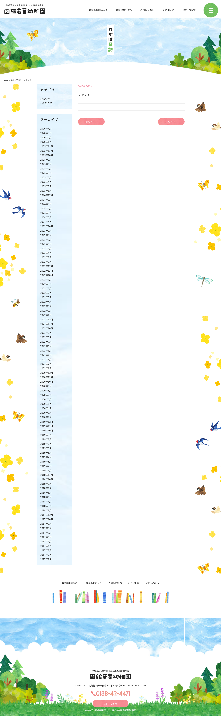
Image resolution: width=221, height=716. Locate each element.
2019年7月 (46, 443)
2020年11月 (46, 377)
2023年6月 (46, 244)
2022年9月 (46, 279)
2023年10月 (46, 226)
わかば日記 (168, 9)
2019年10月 (46, 430)
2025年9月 (46, 159)
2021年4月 (46, 355)
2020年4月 (46, 408)
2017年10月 (46, 519)
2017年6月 (46, 537)
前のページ (91, 121)
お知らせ (45, 98)
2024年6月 (46, 213)
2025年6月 (46, 173)
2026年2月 (46, 137)
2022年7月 (46, 288)
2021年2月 (46, 364)
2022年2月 (46, 310)
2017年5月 (46, 541)
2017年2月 (46, 554)
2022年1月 (46, 315)
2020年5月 (46, 404)
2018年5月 (46, 497)
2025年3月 (46, 186)
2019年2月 (46, 466)
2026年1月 (46, 142)
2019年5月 (46, 452)
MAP (122, 685)
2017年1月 (46, 559)
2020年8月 (46, 390)
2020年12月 (46, 372)
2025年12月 (46, 146)
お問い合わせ (188, 9)
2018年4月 (46, 501)
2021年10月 (46, 328)
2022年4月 (46, 301)
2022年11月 (46, 270)
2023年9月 (46, 230)
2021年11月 (46, 324)
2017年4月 (46, 546)
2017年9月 (46, 523)
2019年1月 (46, 470)
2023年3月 (46, 257)
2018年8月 (46, 483)
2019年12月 (46, 421)
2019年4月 (46, 457)
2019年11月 (46, 426)
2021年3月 (46, 359)
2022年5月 (46, 297)
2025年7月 (46, 168)
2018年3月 (46, 506)
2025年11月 (46, 150)
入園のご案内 (147, 9)
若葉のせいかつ (124, 9)
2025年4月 (46, 182)
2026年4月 (46, 128)
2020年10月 (46, 381)
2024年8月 (46, 204)
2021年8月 (46, 337)
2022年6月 (46, 293)
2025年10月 (46, 155)
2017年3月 (46, 550)
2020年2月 (46, 417)
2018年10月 (46, 479)
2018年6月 (46, 492)
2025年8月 (46, 164)
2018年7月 (46, 488)
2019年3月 (46, 461)
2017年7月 (46, 532)
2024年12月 (46, 195)
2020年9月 (46, 386)
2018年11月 (46, 475)
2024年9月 (46, 199)
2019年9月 (46, 435)
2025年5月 (46, 177)
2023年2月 (46, 261)
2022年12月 (46, 266)
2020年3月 (46, 412)
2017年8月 (46, 528)
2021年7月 (46, 341)
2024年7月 (46, 208)
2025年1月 (46, 190)
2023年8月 (46, 235)
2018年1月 (46, 510)
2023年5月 (46, 248)
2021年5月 (46, 350)
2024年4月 (46, 221)
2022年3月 (46, 306)
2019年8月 (46, 439)
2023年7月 (46, 239)
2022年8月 (46, 284)
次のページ (171, 121)
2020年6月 (46, 399)
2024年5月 (46, 217)
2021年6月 (46, 346)
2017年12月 (46, 515)
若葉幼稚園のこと (98, 9)
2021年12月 (46, 319)
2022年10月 (46, 275)
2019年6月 (46, 448)
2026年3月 (46, 133)
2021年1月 (46, 368)
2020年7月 (46, 395)
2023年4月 (46, 253)
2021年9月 (46, 332)
